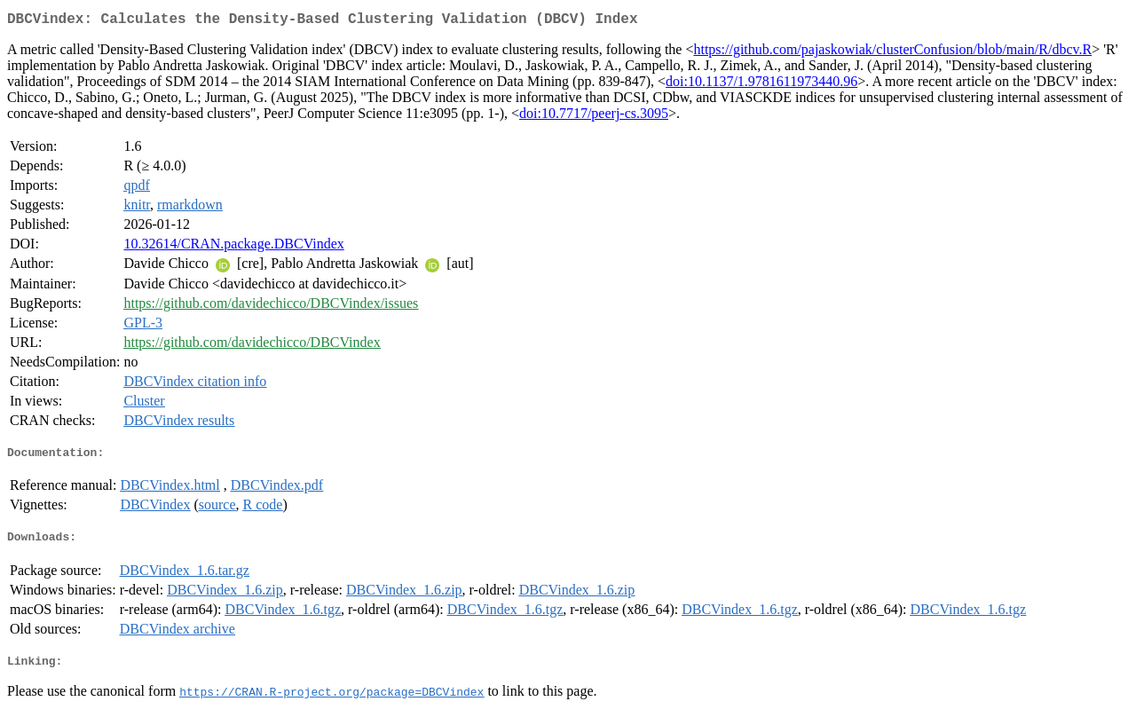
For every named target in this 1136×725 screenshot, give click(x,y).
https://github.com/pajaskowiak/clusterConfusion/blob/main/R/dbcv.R (892, 52)
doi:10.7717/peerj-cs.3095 (593, 116)
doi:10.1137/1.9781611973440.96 (761, 84)
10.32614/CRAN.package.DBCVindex (233, 247)
